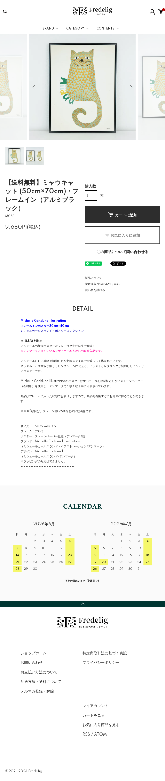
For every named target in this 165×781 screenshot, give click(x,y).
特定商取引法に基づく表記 (102, 284)
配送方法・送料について (41, 682)
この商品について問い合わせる (122, 252)
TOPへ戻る (82, 604)
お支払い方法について (39, 672)
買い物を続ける (95, 290)
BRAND (48, 28)
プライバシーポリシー (100, 663)
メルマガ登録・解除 (37, 691)
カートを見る (93, 716)
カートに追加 (122, 214)
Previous (34, 87)
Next (131, 87)
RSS (86, 735)
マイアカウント (95, 706)
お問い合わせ (32, 663)
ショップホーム (33, 653)
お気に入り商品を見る (100, 725)
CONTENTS (105, 28)
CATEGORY (75, 28)
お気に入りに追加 (122, 235)
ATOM (100, 735)
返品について (93, 278)
